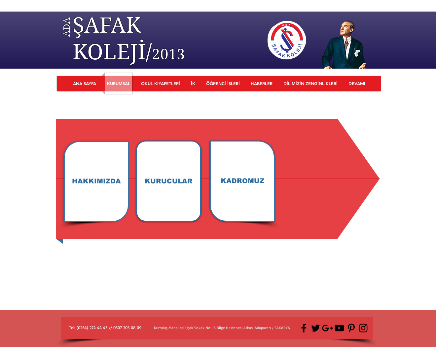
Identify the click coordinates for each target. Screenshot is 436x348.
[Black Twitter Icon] (315, 328)
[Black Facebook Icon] (303, 328)
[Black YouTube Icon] (339, 328)
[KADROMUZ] (242, 181)
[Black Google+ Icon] (327, 328)
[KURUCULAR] (168, 181)
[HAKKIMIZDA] (96, 181)
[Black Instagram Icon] (363, 328)
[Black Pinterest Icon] (351, 328)
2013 (168, 54)
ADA (66, 27)
